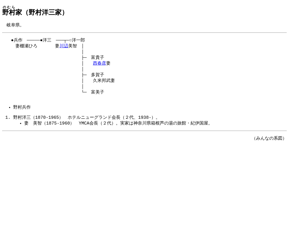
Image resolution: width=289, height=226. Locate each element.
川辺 (63, 47)
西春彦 (99, 66)
